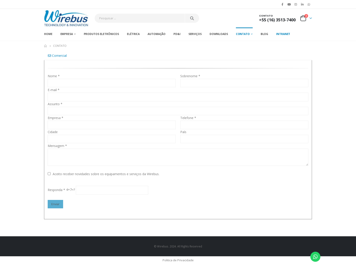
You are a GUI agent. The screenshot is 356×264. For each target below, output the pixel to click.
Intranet (283, 34)
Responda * (56, 190)
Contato (243, 34)
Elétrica (133, 34)
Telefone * (188, 118)
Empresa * (55, 118)
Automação (157, 34)
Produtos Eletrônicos (101, 34)
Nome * (54, 76)
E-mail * (53, 90)
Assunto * (55, 104)
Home (48, 34)
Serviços (195, 34)
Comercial (57, 55)
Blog (264, 34)
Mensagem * (57, 146)
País (183, 132)
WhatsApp (309, 4)
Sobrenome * (190, 76)
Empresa (66, 34)
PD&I (176, 34)
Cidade (53, 132)
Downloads (219, 34)
